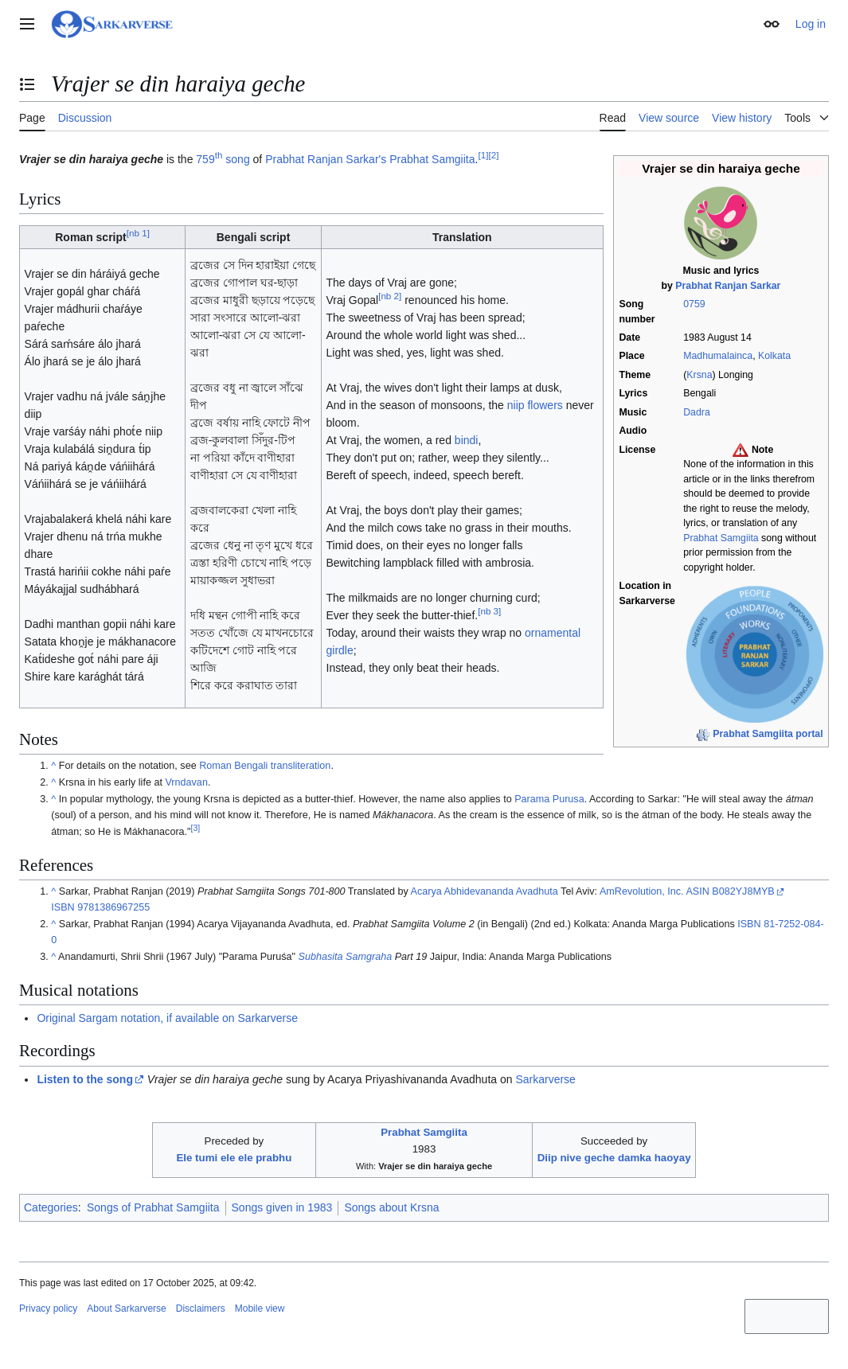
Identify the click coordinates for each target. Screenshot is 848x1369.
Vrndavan (186, 782)
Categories (51, 1207)
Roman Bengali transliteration (264, 765)
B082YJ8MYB (743, 891)
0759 (694, 304)
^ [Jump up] (53, 765)
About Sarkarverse (126, 1308)
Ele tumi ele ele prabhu (233, 1158)
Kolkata (774, 355)
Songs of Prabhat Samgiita (153, 1207)
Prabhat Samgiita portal (768, 733)
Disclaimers (200, 1308)
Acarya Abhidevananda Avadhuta (484, 891)
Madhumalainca (717, 355)
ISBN (62, 907)
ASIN (697, 891)
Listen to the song (85, 1079)
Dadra (696, 412)
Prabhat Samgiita (720, 538)
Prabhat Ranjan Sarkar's (325, 159)
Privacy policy (48, 1308)
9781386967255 (113, 907)
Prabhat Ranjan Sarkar (727, 285)
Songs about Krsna (391, 1207)
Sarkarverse (545, 1079)
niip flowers (535, 405)
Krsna (699, 374)
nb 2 (389, 296)
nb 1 (138, 233)
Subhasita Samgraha (346, 956)
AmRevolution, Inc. (642, 891)
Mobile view (260, 1308)
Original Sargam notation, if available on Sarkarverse (167, 1018)
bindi (467, 440)
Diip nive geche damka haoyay (614, 1158)
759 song (222, 159)
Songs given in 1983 (282, 1207)
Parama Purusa (549, 799)
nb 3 (489, 611)
